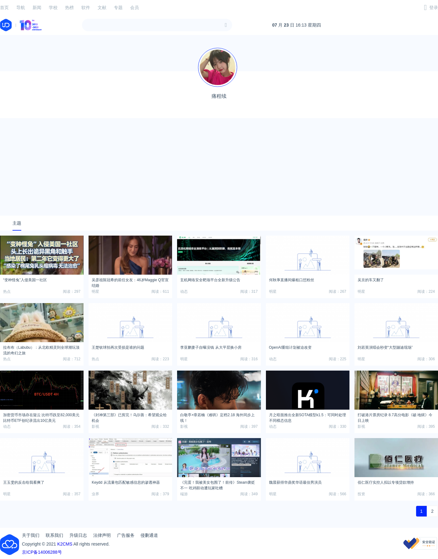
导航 (20, 7)
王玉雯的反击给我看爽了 (23, 482)
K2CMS (64, 544)
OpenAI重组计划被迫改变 (290, 347)
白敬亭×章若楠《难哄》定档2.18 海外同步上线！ (217, 417)
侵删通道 (149, 535)
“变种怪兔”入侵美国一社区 (25, 280)
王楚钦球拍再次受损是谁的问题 (118, 347)
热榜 (69, 7)
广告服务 (126, 535)
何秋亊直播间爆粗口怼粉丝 (291, 280)
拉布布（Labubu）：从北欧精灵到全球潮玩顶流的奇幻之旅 (41, 349)
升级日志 (78, 535)
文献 (102, 7)
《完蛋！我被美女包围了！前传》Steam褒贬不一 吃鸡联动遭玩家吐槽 (217, 484)
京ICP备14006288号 (42, 552)
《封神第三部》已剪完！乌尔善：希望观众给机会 (129, 417)
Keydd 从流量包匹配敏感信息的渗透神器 (126, 482)
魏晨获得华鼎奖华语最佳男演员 (295, 482)
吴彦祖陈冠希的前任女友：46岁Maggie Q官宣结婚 (130, 282)
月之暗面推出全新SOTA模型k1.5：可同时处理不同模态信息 (307, 417)
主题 (17, 223)
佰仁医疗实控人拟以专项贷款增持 (386, 482)
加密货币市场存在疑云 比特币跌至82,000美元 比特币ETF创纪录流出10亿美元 (41, 417)
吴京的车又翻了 (371, 280)
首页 (4, 7)
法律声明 (102, 535)
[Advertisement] (219, 167)
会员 (134, 7)
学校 (53, 7)
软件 (85, 7)
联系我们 (54, 535)
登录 (433, 7)
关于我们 (30, 535)
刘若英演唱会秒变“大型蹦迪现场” (385, 347)
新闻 (37, 7)
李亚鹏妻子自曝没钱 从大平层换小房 (210, 347)
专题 (118, 7)
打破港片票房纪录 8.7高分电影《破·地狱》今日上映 (395, 417)
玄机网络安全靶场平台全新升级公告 (210, 280)
